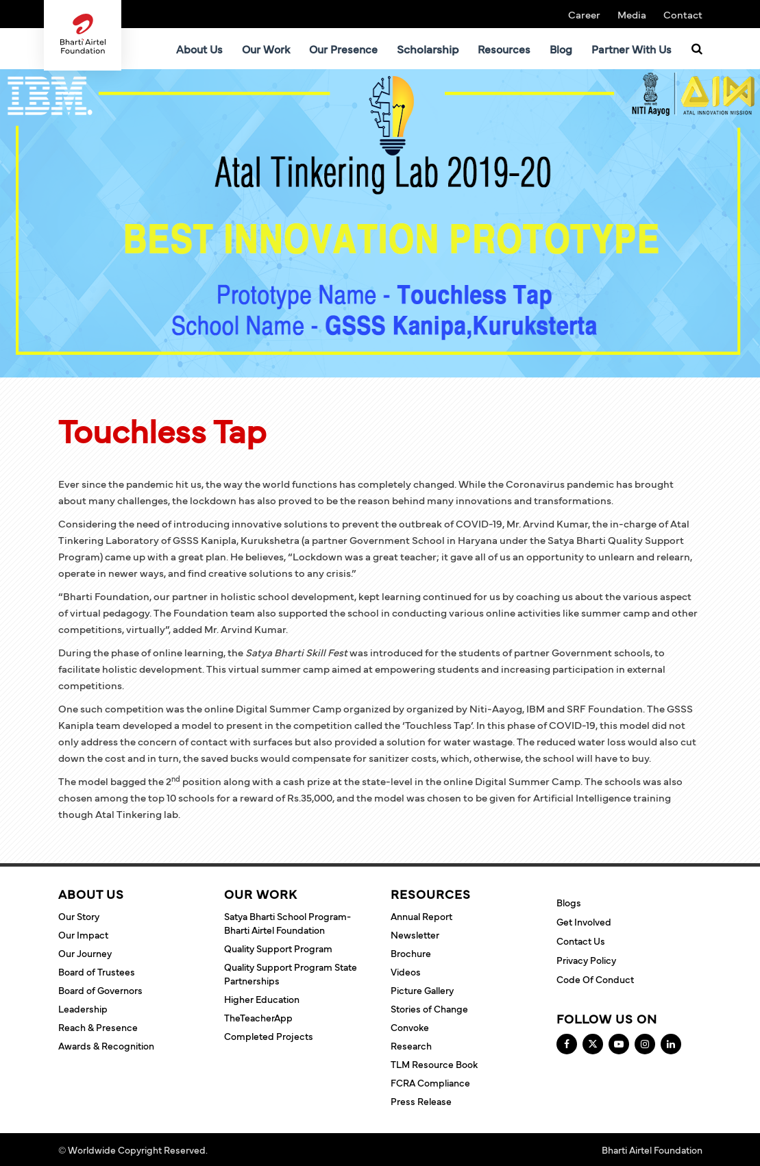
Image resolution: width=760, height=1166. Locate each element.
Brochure (411, 953)
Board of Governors (100, 990)
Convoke (410, 1027)
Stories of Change (429, 1008)
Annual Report (421, 916)
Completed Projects (268, 1036)
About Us (199, 48)
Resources (504, 48)
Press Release (421, 1101)
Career (584, 14)
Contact (682, 14)
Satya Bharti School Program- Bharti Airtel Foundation (287, 922)
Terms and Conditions (257, 1149)
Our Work (266, 48)
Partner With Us (631, 48)
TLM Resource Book (434, 1064)
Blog (561, 48)
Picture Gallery (422, 990)
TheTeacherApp (258, 1017)
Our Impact (83, 934)
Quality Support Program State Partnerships (290, 973)
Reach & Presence (98, 1027)
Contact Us (580, 940)
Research (411, 1045)
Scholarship (427, 48)
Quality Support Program (278, 948)
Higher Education (261, 999)
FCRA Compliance (430, 1082)
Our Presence (343, 48)
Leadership (83, 1008)
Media (631, 14)
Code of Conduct (595, 979)
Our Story (78, 916)
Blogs (568, 902)
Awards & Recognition (106, 1045)
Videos (406, 971)
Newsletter (415, 934)
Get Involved (583, 921)
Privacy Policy (586, 960)
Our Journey (85, 953)
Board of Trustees (96, 971)
